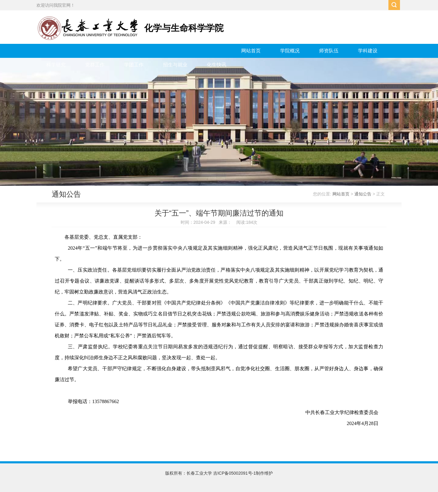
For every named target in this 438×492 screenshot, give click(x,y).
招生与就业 (175, 64)
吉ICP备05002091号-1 (234, 473)
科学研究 (56, 64)
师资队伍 (329, 50)
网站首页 (251, 50)
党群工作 (95, 64)
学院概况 (290, 50)
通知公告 (362, 194)
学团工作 (134, 64)
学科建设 (367, 50)
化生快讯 (216, 64)
